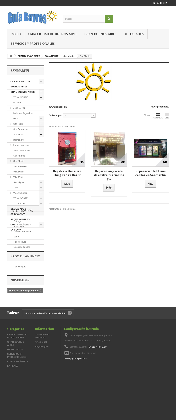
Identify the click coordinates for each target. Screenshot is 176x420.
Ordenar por (55, 115)
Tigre (15, 187)
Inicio (16, 34)
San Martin (18, 161)
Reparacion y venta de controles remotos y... (109, 175)
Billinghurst (18, 140)
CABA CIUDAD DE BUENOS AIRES (52, 34)
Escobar (17, 102)
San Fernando (20, 129)
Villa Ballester (20, 166)
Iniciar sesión (160, 3)
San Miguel (19, 182)
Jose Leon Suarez (22, 150)
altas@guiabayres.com (75, 390)
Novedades (20, 313)
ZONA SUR (19, 203)
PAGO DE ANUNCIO (25, 291)
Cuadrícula (158, 116)
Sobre (16, 267)
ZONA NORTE (51, 56)
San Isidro (18, 124)
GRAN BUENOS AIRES (100, 34)
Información (22, 243)
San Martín (68, 56)
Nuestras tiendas (21, 278)
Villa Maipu (18, 177)
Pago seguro (19, 273)
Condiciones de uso (23, 262)
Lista (167, 116)
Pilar (15, 118)
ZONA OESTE (20, 198)
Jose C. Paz (19, 108)
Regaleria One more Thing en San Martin (67, 173)
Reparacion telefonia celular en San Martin (150, 173)
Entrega (17, 252)
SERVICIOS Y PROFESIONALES (33, 43)
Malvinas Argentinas (23, 113)
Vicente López (20, 193)
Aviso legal (18, 257)
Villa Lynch (18, 171)
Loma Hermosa (21, 145)
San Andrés (19, 155)
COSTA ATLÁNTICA (20, 224)
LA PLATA (15, 230)
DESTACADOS (134, 34)
